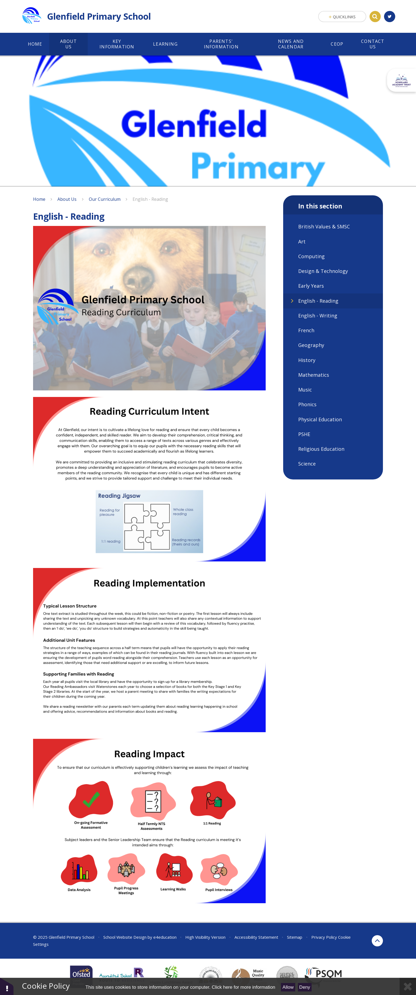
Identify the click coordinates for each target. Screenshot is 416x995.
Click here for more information (243, 987)
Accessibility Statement (256, 937)
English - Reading (150, 199)
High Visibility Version (205, 937)
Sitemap (294, 937)
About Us (67, 199)
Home (39, 199)
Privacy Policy (324, 937)
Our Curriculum (105, 199)
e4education (165, 937)
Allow (288, 987)
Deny (304, 987)
